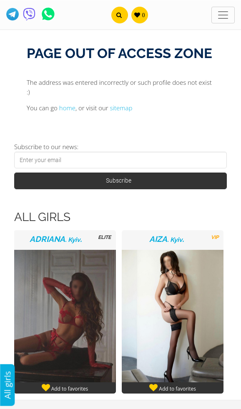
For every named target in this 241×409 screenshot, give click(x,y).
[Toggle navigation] (223, 15)
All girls (7, 385)
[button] (119, 15)
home (67, 108)
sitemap (121, 108)
